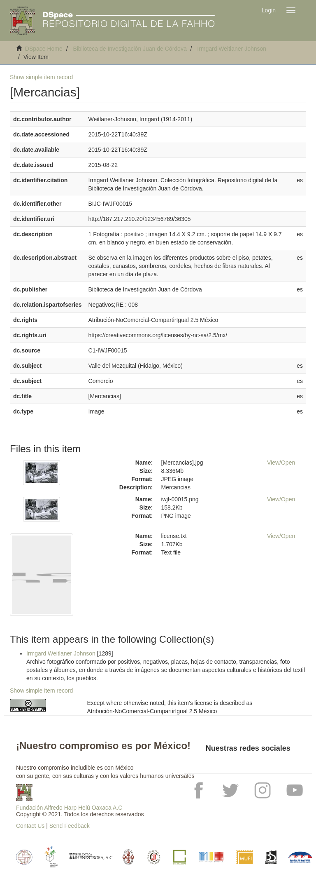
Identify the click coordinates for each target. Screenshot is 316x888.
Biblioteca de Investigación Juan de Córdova (129, 48)
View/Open (281, 462)
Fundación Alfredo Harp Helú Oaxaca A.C (69, 807)
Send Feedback (69, 825)
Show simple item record (41, 77)
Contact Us (30, 825)
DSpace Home (44, 48)
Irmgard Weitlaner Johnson (231, 48)
